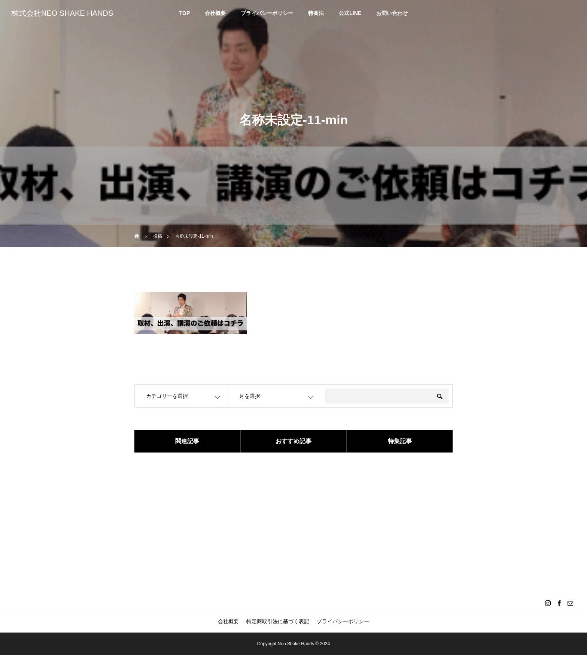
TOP (184, 13)
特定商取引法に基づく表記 (277, 621)
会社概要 (215, 13)
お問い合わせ (392, 13)
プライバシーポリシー (267, 13)
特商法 (316, 13)
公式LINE (350, 13)
